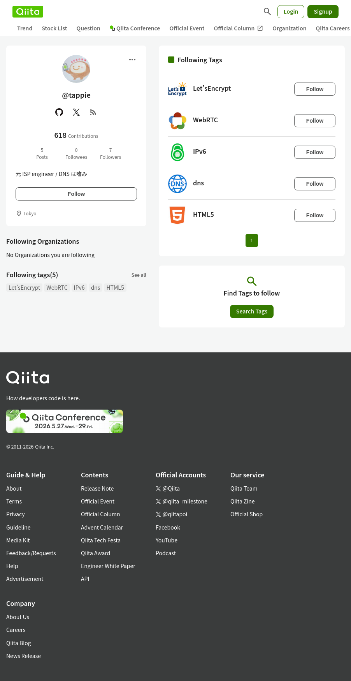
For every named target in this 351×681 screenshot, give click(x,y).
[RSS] (93, 112)
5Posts (42, 153)
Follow (76, 194)
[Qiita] (27, 12)
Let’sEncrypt (24, 287)
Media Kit (18, 540)
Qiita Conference (135, 28)
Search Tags (251, 311)
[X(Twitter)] (76, 112)
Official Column (238, 28)
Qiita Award (95, 553)
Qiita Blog (18, 643)
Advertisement (25, 578)
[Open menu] (132, 59)
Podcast (166, 553)
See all (139, 274)
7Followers (110, 153)
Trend (24, 28)
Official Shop (246, 514)
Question (88, 28)
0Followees (76, 153)
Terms (14, 501)
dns (95, 287)
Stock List (54, 28)
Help (12, 566)
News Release (23, 656)
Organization (289, 28)
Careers (15, 629)
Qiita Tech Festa (101, 540)
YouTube (166, 540)
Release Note (97, 488)
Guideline (18, 527)
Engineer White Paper (108, 566)
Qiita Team (244, 488)
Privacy (15, 514)
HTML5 (115, 287)
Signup (323, 11)
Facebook (168, 527)
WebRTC (56, 287)
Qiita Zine (242, 501)
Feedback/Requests (31, 553)
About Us (17, 617)
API (85, 578)
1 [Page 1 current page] (251, 240)
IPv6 (79, 287)
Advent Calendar (102, 527)
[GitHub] (59, 112)
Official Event (186, 28)
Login (291, 11)
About (13, 488)
